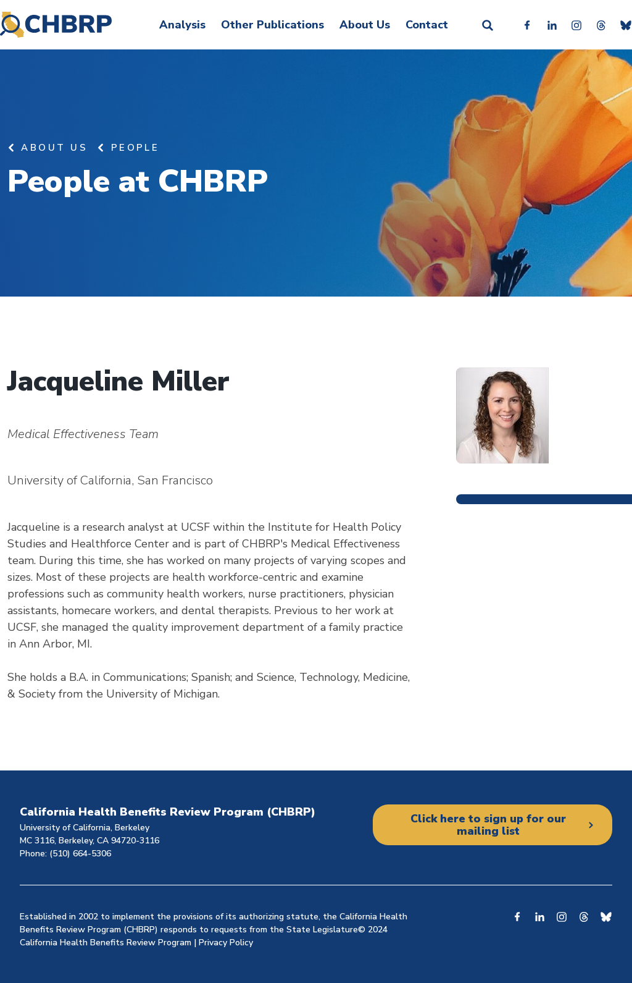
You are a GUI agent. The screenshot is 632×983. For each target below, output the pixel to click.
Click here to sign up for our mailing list (488, 824)
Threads (601, 25)
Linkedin (552, 25)
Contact (426, 24)
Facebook (527, 25)
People (135, 147)
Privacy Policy (226, 942)
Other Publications (272, 24)
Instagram (576, 25)
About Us (364, 24)
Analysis (182, 24)
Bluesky (626, 25)
